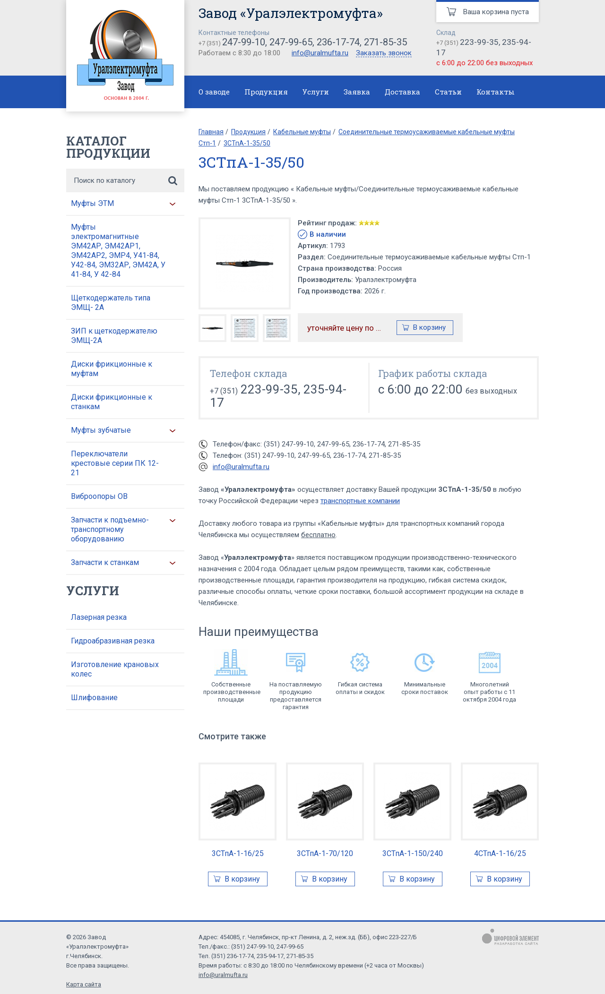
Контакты (495, 91)
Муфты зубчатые (101, 430)
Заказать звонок (384, 53)
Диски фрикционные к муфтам (111, 369)
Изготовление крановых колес (115, 669)
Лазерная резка (99, 617)
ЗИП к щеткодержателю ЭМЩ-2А (114, 335)
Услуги (315, 91)
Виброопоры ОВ (99, 496)
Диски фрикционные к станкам (111, 402)
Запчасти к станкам (105, 562)
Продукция (266, 91)
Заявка (357, 91)
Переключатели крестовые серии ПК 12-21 (115, 463)
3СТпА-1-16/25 (238, 853)
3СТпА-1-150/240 (412, 853)
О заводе (214, 91)
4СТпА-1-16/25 (500, 853)
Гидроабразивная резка (113, 640)
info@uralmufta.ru (320, 53)
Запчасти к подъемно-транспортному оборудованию (110, 529)
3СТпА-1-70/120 (325, 853)
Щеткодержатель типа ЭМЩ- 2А (110, 302)
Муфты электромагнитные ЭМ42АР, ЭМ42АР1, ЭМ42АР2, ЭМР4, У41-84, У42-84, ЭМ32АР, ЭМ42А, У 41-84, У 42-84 (118, 251)
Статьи (448, 91)
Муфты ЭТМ (92, 203)
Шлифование (94, 697)
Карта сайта (83, 984)
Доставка (402, 91)
